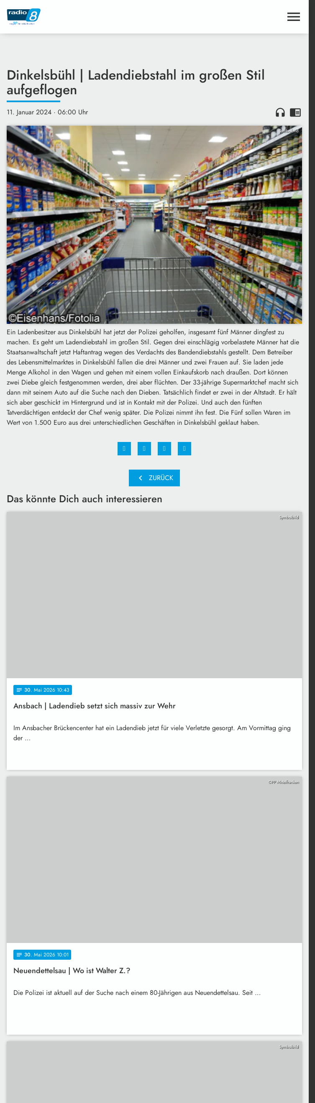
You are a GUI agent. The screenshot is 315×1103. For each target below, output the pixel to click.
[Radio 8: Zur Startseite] (80, 16)
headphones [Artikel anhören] (280, 112)
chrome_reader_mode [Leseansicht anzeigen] (295, 112)
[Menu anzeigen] (293, 16)
